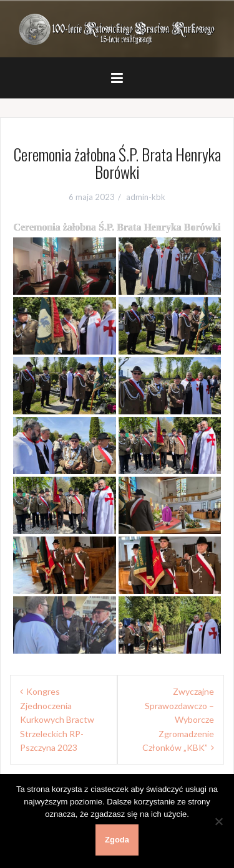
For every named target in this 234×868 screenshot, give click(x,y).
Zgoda (117, 839)
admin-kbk (145, 197)
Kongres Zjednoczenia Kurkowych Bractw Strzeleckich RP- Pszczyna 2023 (57, 719)
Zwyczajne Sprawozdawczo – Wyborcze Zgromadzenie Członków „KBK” (178, 719)
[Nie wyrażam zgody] (218, 821)
